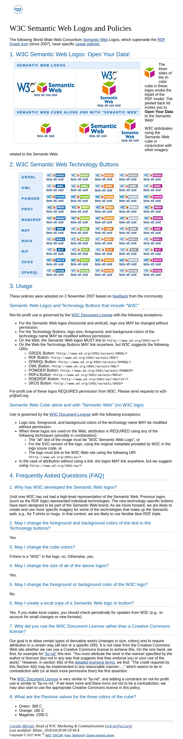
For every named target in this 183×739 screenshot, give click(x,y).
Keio (68, 735)
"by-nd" (50, 654)
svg (48, 94)
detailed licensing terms (95, 662)
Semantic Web (95, 40)
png (37, 94)
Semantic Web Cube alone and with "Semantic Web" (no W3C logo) (77, 404)
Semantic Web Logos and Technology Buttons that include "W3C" (74, 305)
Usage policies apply (100, 735)
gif (42, 94)
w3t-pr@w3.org (118, 726)
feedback (120, 296)
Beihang (78, 735)
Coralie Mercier (22, 726)
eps (54, 94)
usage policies (88, 44)
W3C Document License (92, 315)
